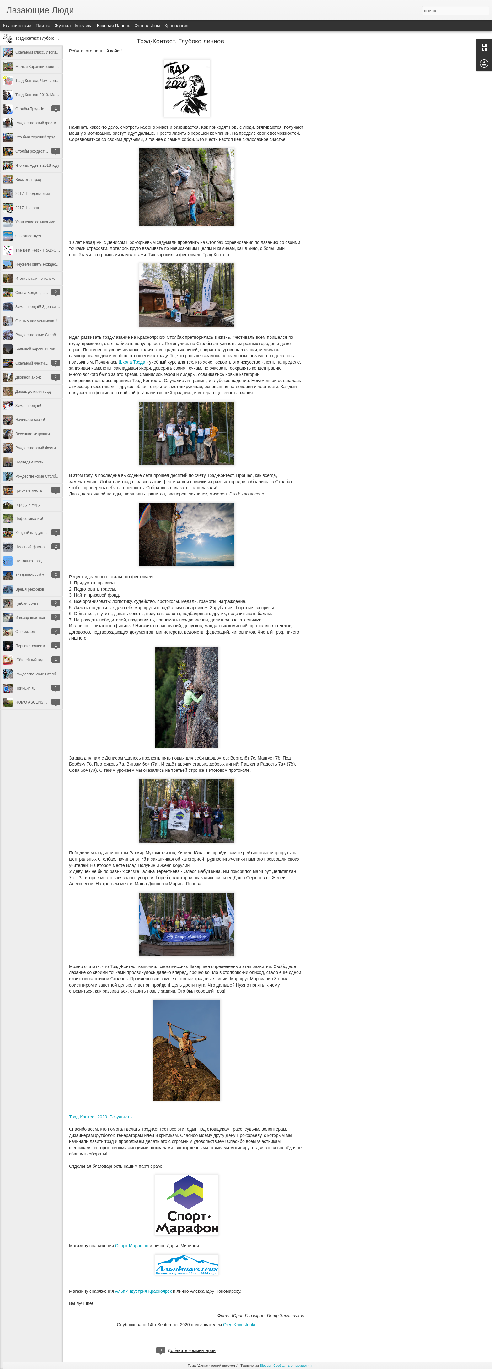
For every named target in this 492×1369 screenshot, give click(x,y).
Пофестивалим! (29, 519)
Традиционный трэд (32, 575)
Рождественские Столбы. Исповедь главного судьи (60, 674)
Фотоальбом (147, 25)
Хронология (176, 25)
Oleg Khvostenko (240, 1324)
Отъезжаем (25, 632)
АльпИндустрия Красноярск (143, 1291)
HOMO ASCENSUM (32, 702)
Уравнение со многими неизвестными (48, 222)
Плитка (43, 25)
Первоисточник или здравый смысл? (47, 646)
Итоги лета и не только (35, 278)
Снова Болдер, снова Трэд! (39, 292)
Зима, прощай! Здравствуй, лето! (44, 307)
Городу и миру (27, 504)
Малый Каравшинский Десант (41, 66)
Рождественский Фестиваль (39, 448)
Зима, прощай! (28, 405)
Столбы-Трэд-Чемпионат (37, 109)
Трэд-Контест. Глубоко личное (41, 38)
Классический (17, 25)
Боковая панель (113, 25)
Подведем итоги (29, 462)
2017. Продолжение (32, 194)
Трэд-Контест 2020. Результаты (101, 1116)
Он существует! (28, 236)
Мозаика (84, 25)
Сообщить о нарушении (292, 1365)
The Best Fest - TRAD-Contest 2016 (45, 250)
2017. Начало (27, 208)
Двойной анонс (28, 377)
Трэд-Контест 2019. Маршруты (42, 95)
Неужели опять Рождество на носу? (46, 264)
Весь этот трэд (28, 179)
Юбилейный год (29, 660)
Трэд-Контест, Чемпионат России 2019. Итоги (54, 80)
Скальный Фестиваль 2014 (38, 363)
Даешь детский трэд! (33, 391)
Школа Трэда (132, 362)
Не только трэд (28, 561)
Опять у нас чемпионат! (36, 321)
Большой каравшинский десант (42, 349)
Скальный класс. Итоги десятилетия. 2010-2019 (57, 52)
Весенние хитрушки (32, 434)
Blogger (265, 1365)
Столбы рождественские (36, 151)
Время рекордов (29, 589)
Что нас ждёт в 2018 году (37, 165)
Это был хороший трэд (35, 137)
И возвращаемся (30, 617)
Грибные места (28, 490)
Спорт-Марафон (131, 1245)
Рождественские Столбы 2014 (41, 476)
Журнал (63, 25)
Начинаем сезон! (30, 420)
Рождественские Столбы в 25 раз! (45, 335)
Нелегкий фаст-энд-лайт (36, 547)
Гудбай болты (27, 603)
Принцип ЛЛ (26, 688)
